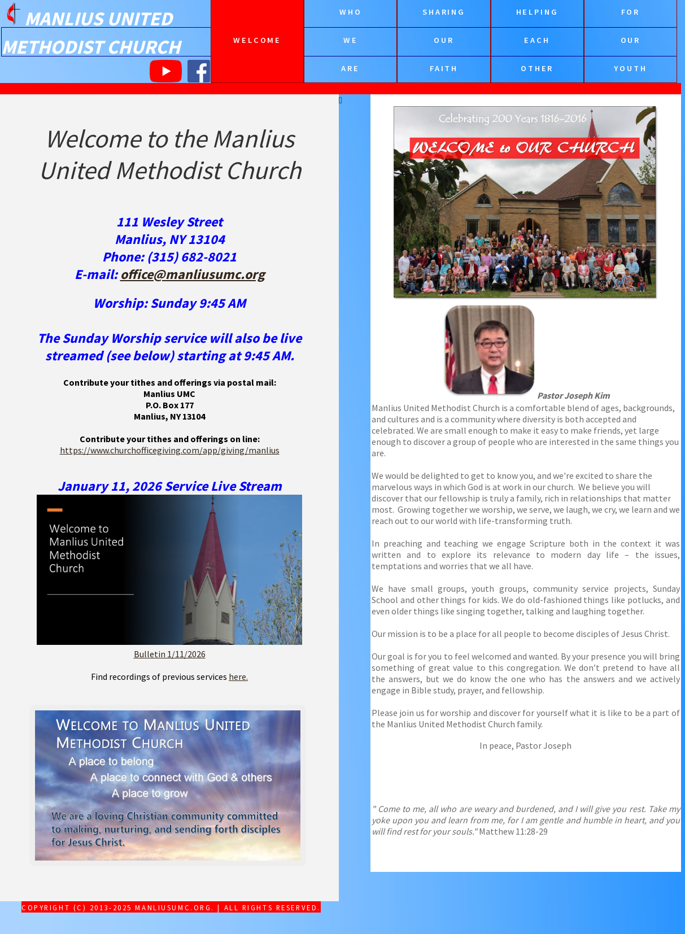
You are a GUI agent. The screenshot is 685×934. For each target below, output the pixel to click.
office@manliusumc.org (192, 274)
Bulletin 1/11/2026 (170, 654)
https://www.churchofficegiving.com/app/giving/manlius (170, 450)
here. (238, 676)
